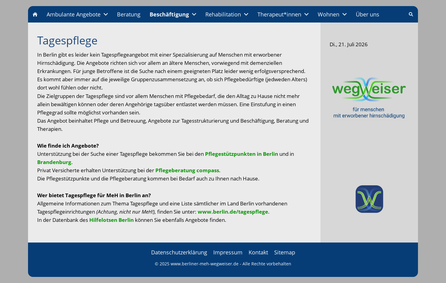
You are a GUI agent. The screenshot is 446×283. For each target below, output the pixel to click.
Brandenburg (54, 162)
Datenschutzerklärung (179, 252)
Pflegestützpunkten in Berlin (241, 153)
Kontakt (258, 252)
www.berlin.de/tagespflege (233, 211)
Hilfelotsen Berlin (111, 219)
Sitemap (284, 252)
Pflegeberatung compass (187, 170)
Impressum (227, 252)
